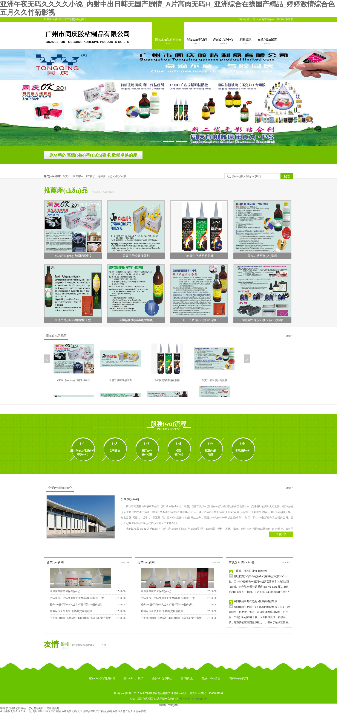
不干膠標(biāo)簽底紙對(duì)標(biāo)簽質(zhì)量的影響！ (172, 617)
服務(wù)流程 (168, 423)
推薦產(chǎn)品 (66, 190)
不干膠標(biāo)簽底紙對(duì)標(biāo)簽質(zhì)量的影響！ (81, 617)
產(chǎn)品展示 (56, 335)
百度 (103, 644)
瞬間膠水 (78, 176)
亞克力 (67, 176)
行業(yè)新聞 (146, 562)
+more (288, 336)
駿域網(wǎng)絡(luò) (83, 644)
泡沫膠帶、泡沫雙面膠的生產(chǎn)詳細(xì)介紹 (77, 597)
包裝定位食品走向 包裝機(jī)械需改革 (71, 611)
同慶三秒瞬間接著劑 (120, 380)
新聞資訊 (245, 41)
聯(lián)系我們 (285, 19)
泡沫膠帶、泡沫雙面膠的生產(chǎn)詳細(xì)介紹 (168, 597)
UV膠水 (91, 176)
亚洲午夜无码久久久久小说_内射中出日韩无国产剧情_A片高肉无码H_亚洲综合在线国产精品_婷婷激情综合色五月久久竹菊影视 (73, 711)
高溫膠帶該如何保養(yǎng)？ (156, 591)
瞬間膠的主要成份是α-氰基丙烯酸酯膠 (255, 601)
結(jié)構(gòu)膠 (117, 176)
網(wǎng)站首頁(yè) (168, 41)
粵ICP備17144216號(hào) (193, 698)
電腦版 (162, 705)
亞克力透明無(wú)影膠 (214, 380)
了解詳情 (281, 534)
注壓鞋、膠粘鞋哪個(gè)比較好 (251, 570)
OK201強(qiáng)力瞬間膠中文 (73, 380)
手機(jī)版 (173, 705)
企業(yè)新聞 (55, 562)
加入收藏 (244, 19)
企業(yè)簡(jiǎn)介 (60, 487)
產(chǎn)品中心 (223, 41)
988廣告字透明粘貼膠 (167, 380)
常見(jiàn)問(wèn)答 (241, 562)
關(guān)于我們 (197, 41)
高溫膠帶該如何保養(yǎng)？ (65, 591)
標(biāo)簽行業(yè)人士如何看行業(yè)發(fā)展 (76, 604)
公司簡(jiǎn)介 (130, 499)
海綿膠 (102, 176)
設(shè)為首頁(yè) (263, 19)
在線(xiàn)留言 (267, 41)
